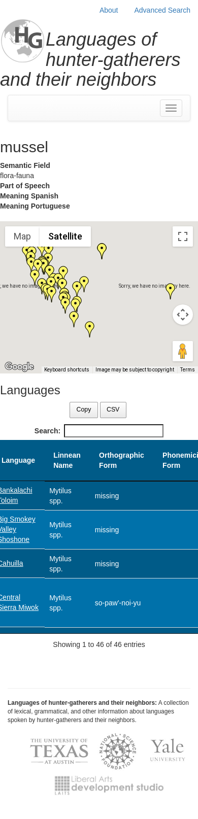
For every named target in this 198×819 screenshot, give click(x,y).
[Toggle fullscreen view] (183, 236)
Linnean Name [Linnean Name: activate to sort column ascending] (67, 460)
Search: (99, 430)
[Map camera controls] (183, 314)
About (109, 10)
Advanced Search (162, 10)
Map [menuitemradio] (22, 236)
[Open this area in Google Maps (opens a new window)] (19, 366)
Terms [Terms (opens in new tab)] (187, 369)
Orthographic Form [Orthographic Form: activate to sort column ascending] (121, 460)
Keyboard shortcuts (66, 369)
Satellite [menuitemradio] (65, 236)
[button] (52, 294)
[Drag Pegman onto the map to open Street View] (183, 351)
